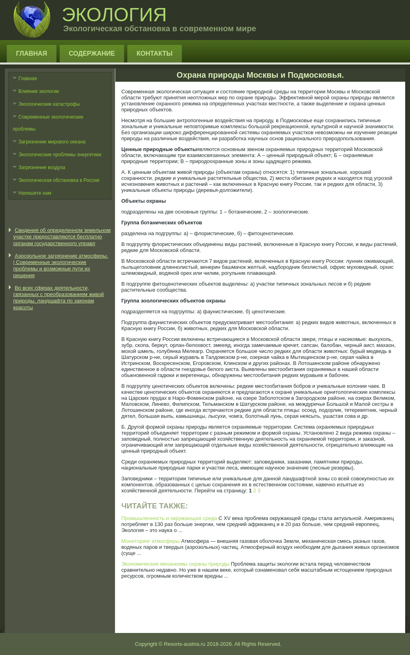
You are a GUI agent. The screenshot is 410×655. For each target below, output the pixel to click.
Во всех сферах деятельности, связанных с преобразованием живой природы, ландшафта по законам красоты (58, 297)
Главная (31, 53)
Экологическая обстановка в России (58, 180)
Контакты (155, 53)
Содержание (92, 53)
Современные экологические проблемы (48, 123)
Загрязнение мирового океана (52, 142)
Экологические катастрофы (49, 104)
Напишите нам (34, 193)
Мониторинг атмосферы (150, 541)
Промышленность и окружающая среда (169, 518)
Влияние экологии (38, 91)
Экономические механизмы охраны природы (175, 564)
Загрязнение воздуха (41, 167)
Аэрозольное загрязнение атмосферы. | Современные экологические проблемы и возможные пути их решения (60, 265)
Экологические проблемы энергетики (59, 154)
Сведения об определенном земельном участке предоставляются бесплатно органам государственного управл (62, 236)
